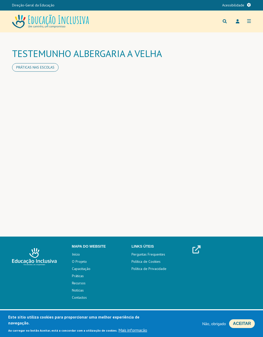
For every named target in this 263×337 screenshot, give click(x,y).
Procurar (225, 21)
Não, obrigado (214, 323)
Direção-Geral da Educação (33, 5)
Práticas (78, 276)
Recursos (79, 283)
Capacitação (81, 268)
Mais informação (132, 330)
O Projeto (79, 261)
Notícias (78, 290)
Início (76, 254)
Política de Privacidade (149, 268)
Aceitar (242, 323)
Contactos (79, 297)
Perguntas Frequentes (148, 254)
